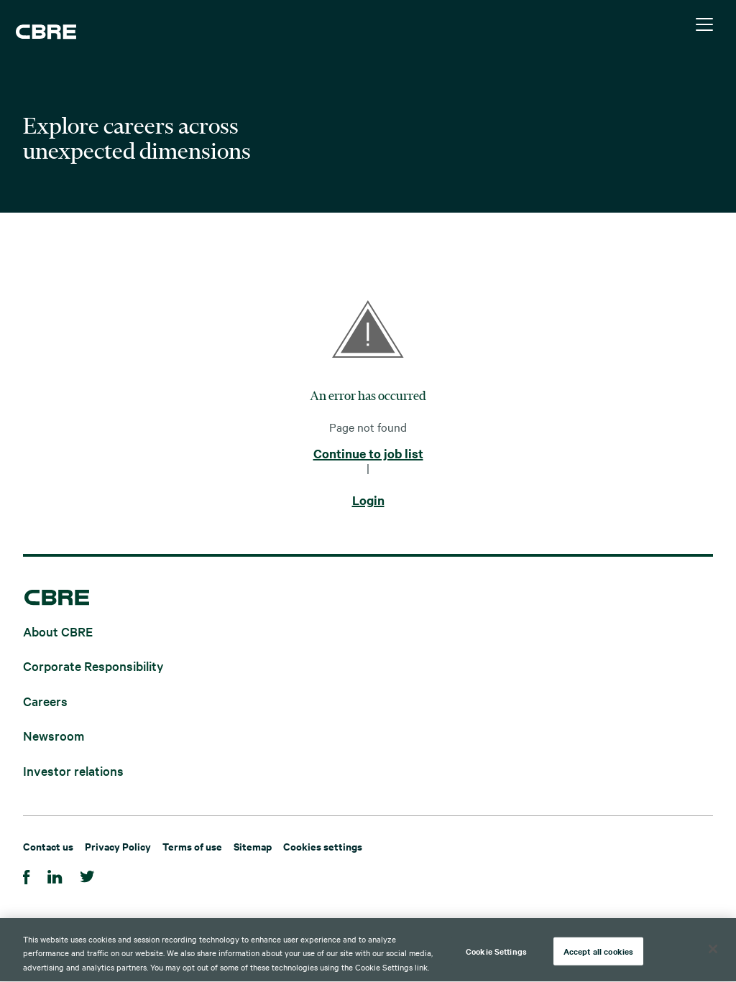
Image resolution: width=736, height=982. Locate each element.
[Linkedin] (55, 874)
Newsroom (53, 735)
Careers (45, 700)
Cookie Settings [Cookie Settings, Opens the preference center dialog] (496, 952)
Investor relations (73, 769)
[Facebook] (26, 874)
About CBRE (58, 630)
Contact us (48, 845)
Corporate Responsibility (93, 665)
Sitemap (253, 845)
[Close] (713, 949)
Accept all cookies (598, 952)
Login (368, 501)
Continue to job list (368, 454)
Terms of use (192, 845)
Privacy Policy (118, 845)
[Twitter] (87, 874)
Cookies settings (322, 845)
